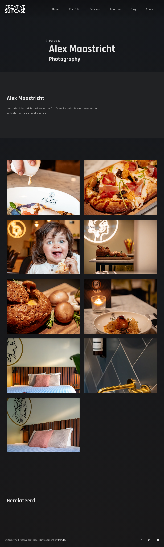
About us (115, 9)
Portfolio (74, 9)
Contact (151, 9)
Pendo (61, 539)
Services (95, 9)
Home (55, 9)
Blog (133, 9)
